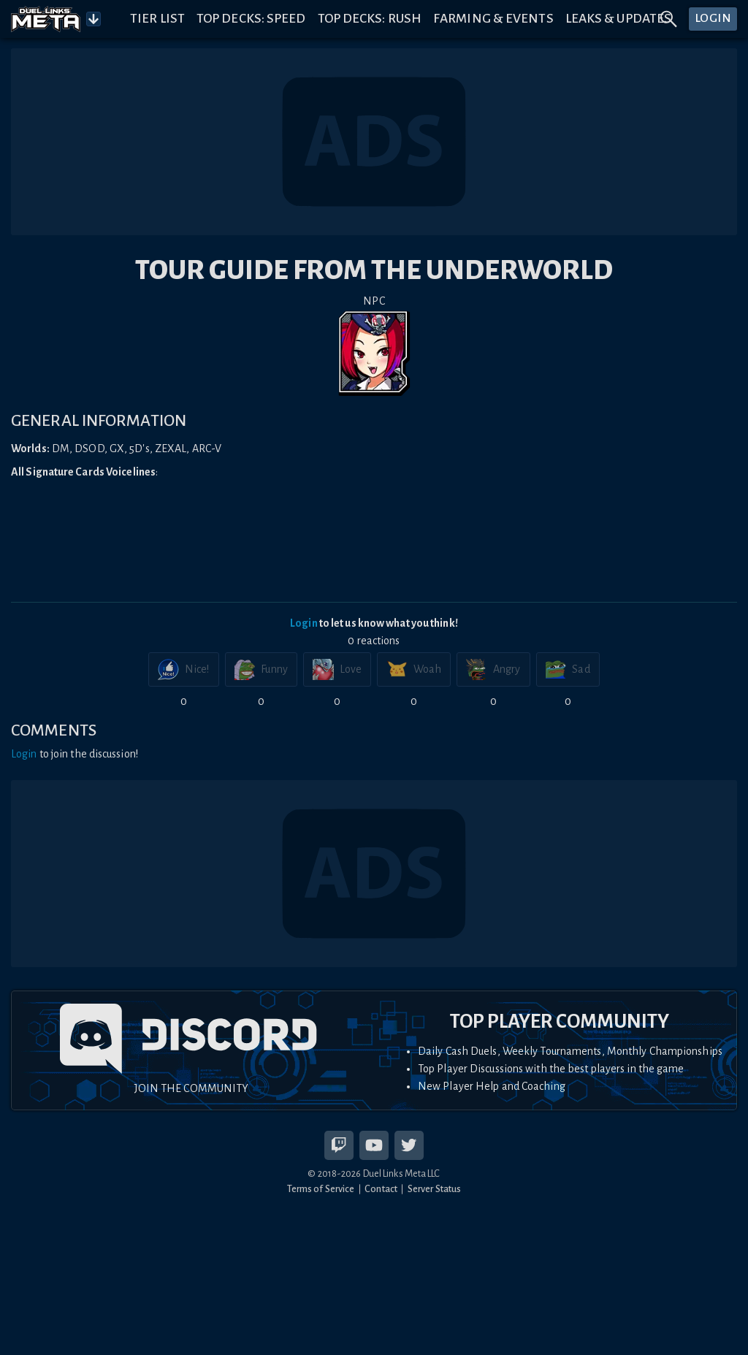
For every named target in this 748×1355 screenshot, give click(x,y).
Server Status (434, 1188)
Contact (381, 1188)
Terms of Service (321, 1188)
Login (304, 623)
